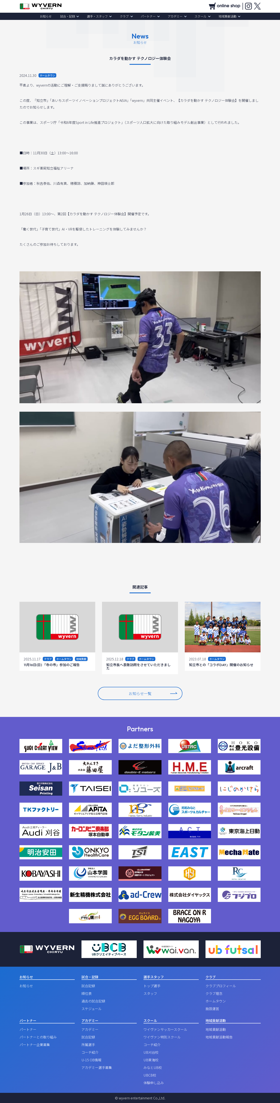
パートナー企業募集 (34, 1044)
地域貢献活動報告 (219, 1036)
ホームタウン (216, 1001)
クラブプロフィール (221, 985)
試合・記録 (71, 16)
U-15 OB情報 (91, 1059)
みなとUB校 (152, 1067)
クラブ (125, 16)
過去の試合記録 (93, 1001)
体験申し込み (153, 1082)
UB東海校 (151, 1059)
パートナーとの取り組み (38, 1036)
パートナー (147, 16)
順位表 (86, 993)
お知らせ (51, 16)
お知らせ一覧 (153, 693)
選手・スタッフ (99, 16)
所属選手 (88, 1044)
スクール (197, 16)
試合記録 (88, 985)
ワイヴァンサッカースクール (165, 1029)
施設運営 (212, 1008)
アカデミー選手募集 (96, 1067)
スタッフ (150, 993)
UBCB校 (149, 1075)
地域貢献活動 (222, 16)
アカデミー (173, 16)
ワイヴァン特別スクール (162, 1036)
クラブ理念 (214, 993)
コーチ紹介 (89, 1052)
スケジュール (91, 1008)
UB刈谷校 (151, 1052)
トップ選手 (151, 985)
